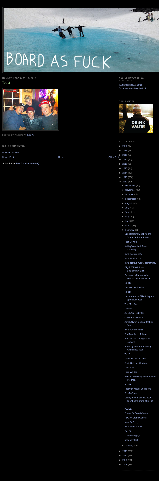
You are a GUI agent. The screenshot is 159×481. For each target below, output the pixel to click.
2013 (125, 177)
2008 (125, 464)
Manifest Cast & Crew (135, 358)
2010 (125, 455)
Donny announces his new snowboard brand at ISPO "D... (139, 401)
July (127, 207)
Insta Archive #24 (133, 258)
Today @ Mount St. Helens (138, 388)
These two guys (132, 435)
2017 (125, 159)
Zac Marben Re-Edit (134, 287)
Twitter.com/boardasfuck (131, 85)
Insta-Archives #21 (134, 329)
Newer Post (8, 157)
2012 (125, 181)
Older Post (113, 157)
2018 (125, 155)
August (129, 203)
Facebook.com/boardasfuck (132, 88)
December (130, 185)
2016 (125, 164)
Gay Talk (129, 431)
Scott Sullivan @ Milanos (137, 363)
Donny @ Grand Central (137, 413)
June (128, 212)
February (130, 230)
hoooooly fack (131, 440)
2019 (125, 150)
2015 (125, 168)
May (127, 216)
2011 (125, 451)
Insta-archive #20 (133, 426)
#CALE (128, 409)
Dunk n (128, 308)
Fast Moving (131, 242)
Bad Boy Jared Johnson (136, 334)
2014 (125, 172)
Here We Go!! (131, 372)
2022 (125, 146)
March (128, 225)
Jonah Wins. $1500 (134, 313)
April (127, 221)
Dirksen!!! (129, 367)
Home (61, 157)
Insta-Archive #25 (133, 254)
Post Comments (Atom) (27, 163)
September (131, 199)
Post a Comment (10, 152)
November (130, 190)
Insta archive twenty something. (140, 263)
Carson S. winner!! (134, 317)
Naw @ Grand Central (135, 417)
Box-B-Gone (131, 393)
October (129, 194)
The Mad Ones (132, 304)
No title (128, 283)
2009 (125, 460)
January (129, 445)
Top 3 (127, 354)
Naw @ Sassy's (132, 422)
